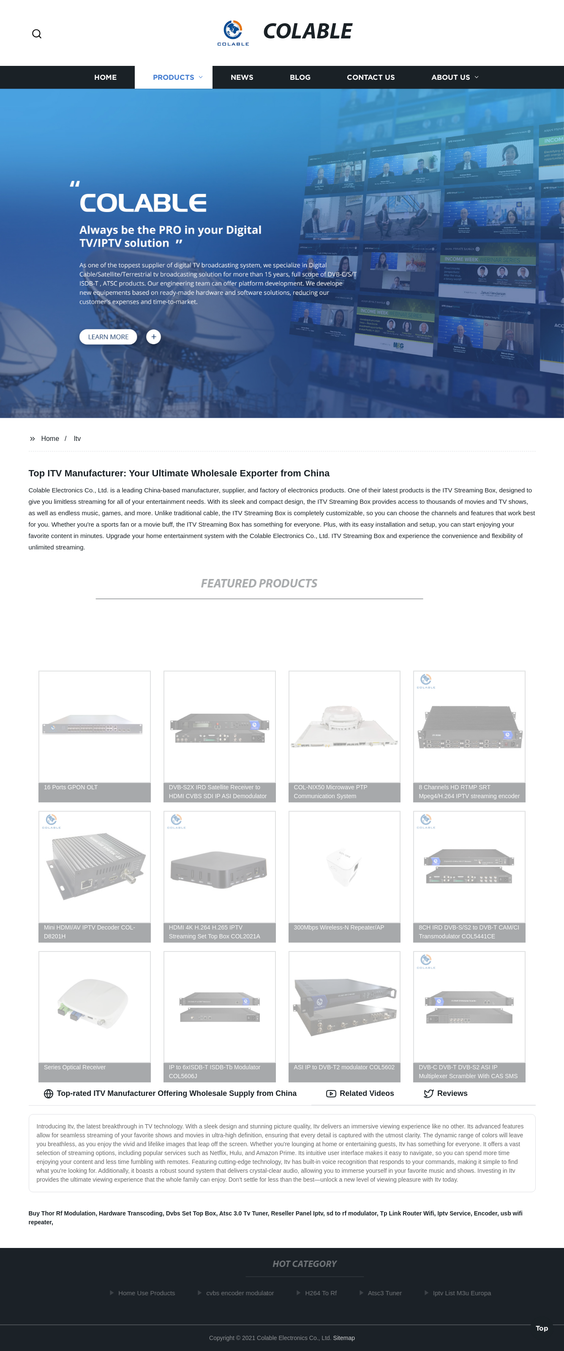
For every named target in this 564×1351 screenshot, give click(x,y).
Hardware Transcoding (131, 1213)
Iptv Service (454, 1213)
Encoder (485, 1213)
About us (450, 77)
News (242, 77)
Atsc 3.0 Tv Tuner (243, 1213)
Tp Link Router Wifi (407, 1213)
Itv (77, 438)
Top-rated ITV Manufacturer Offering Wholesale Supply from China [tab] (170, 1094)
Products (173, 77)
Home (105, 77)
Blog (300, 77)
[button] (37, 34)
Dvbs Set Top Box (191, 1213)
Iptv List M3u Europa (465, 1293)
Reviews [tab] (446, 1094)
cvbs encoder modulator (244, 1293)
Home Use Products (150, 1293)
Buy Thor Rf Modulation (62, 1213)
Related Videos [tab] (360, 1094)
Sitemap (344, 1338)
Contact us (371, 77)
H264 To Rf (325, 1293)
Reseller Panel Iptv (297, 1213)
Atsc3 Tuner (388, 1293)
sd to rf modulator (352, 1213)
